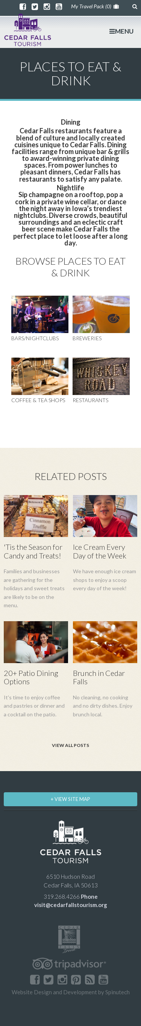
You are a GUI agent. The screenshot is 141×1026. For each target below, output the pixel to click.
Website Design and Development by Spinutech (71, 992)
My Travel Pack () (95, 6)
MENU (121, 31)
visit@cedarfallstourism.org (70, 904)
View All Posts (70, 745)
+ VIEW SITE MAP (70, 799)
